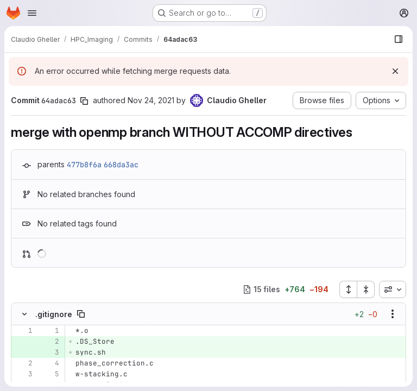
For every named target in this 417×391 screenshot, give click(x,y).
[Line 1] (23, 330)
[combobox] (392, 289)
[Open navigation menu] (32, 13)
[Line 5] (50, 374)
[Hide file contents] (24, 313)
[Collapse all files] (366, 289)
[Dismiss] (395, 71)
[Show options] (392, 313)
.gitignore (53, 314)
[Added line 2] (50, 341)
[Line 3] (23, 374)
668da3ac (121, 164)
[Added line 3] (50, 352)
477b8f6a (84, 164)
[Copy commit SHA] (84, 101)
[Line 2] (23, 363)
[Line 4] (50, 363)
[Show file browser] (398, 39)
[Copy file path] (80, 313)
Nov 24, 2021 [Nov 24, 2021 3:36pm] (151, 100)
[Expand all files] (348, 289)
